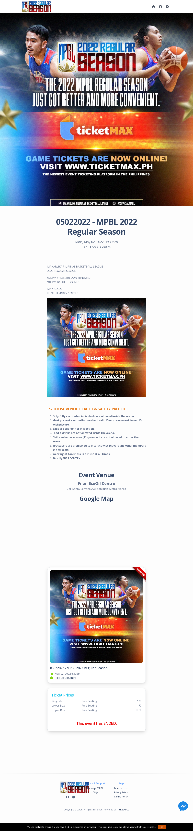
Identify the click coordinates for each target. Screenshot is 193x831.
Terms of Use (121, 788)
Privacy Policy (120, 792)
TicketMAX (123, 809)
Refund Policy (121, 796)
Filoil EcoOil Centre (65, 678)
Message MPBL (95, 788)
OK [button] (161, 827)
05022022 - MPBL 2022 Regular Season (79, 668)
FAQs (95, 792)
